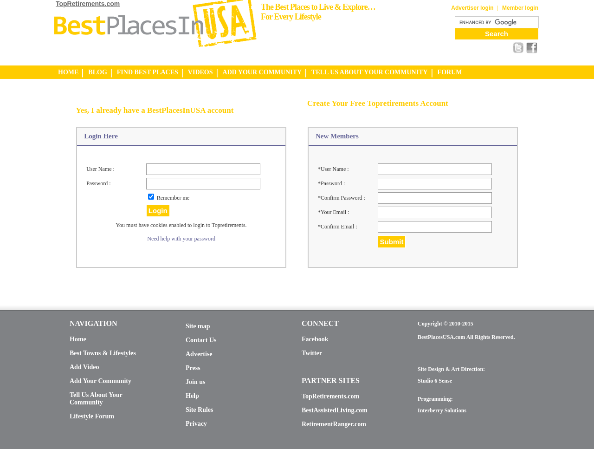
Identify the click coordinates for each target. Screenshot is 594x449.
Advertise (199, 354)
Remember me (173, 198)
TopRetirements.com (88, 3)
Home (78, 339)
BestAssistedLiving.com (335, 410)
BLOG (97, 72)
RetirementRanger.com (334, 424)
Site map (198, 326)
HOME (68, 72)
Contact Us (201, 340)
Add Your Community (100, 380)
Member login (520, 8)
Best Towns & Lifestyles (103, 353)
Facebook (315, 339)
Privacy (196, 423)
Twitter (312, 353)
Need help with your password (181, 238)
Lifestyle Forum (92, 416)
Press (193, 367)
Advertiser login (472, 8)
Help (192, 395)
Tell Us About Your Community (96, 398)
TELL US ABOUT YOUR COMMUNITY (369, 72)
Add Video (84, 367)
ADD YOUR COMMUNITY (262, 72)
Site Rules (199, 409)
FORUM (450, 72)
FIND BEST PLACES (147, 72)
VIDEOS (200, 72)
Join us (195, 381)
